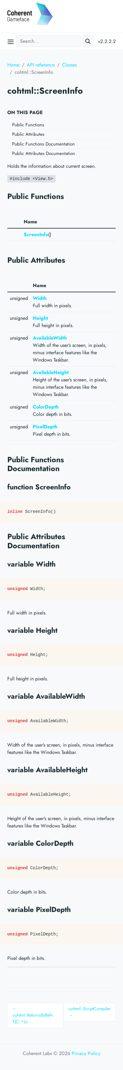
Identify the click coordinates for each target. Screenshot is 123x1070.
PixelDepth (45, 426)
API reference (41, 64)
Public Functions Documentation (43, 144)
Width (39, 298)
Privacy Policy (86, 1053)
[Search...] (48, 41)
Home (13, 64)
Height (40, 318)
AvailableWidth (50, 337)
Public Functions (28, 124)
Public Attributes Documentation (43, 153)
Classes (69, 64)
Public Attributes (28, 134)
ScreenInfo (36, 234)
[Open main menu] (11, 41)
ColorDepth (46, 406)
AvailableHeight (51, 372)
